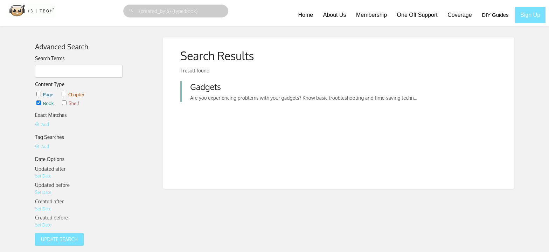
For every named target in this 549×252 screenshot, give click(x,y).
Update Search (59, 239)
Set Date (43, 175)
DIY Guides (495, 15)
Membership (371, 15)
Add (42, 124)
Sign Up (530, 15)
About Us (334, 15)
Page (44, 94)
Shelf (70, 103)
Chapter (73, 94)
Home (305, 15)
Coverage (459, 15)
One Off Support (417, 15)
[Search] (132, 11)
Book (45, 103)
